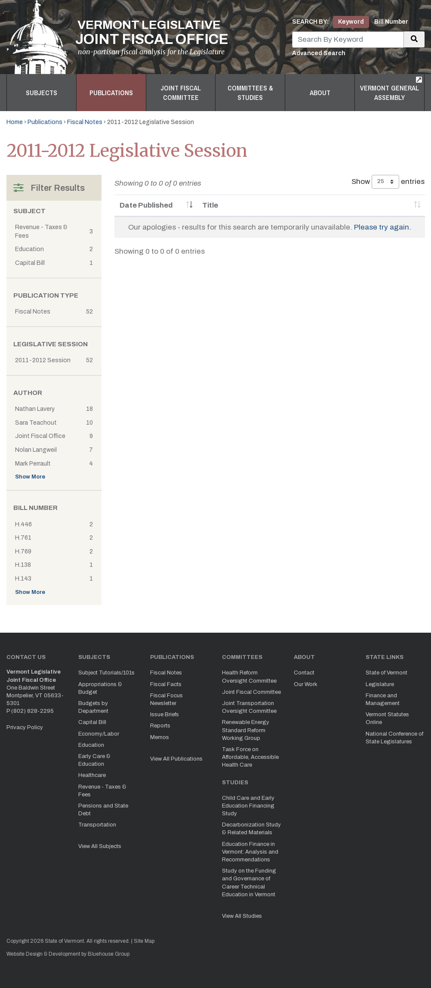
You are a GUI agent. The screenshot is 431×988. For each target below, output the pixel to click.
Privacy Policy (24, 727)
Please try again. (382, 227)
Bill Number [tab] (391, 22)
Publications (111, 92)
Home (14, 122)
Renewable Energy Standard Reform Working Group (245, 730)
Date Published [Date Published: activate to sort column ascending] (146, 205)
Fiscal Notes (84, 122)
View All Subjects (99, 846)
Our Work (305, 684)
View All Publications (176, 759)
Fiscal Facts (166, 684)
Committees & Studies (250, 92)
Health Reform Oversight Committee (249, 677)
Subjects (41, 92)
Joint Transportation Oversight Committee (249, 707)
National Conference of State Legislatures (394, 738)
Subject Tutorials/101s (106, 673)
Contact (304, 673)
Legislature (380, 684)
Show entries (388, 182)
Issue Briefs (164, 714)
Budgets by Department (93, 707)
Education (91, 745)
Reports (160, 726)
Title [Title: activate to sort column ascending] (210, 205)
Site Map (144, 941)
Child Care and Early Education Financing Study (248, 806)
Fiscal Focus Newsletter (166, 699)
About (320, 92)
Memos (159, 737)
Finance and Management (383, 699)
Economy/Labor (98, 734)
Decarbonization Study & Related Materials (251, 829)
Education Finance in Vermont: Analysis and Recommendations (250, 852)
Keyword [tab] (351, 22)
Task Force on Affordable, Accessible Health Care (250, 757)
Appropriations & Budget (100, 688)
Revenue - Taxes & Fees (102, 791)
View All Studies (242, 916)
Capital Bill (92, 722)
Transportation (97, 825)
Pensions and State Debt (103, 810)
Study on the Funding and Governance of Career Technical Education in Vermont (249, 883)
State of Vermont (386, 673)
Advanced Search (318, 53)
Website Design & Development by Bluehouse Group (67, 954)
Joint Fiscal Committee (180, 92)
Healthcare (92, 775)
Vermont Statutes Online (387, 718)
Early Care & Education (94, 760)
